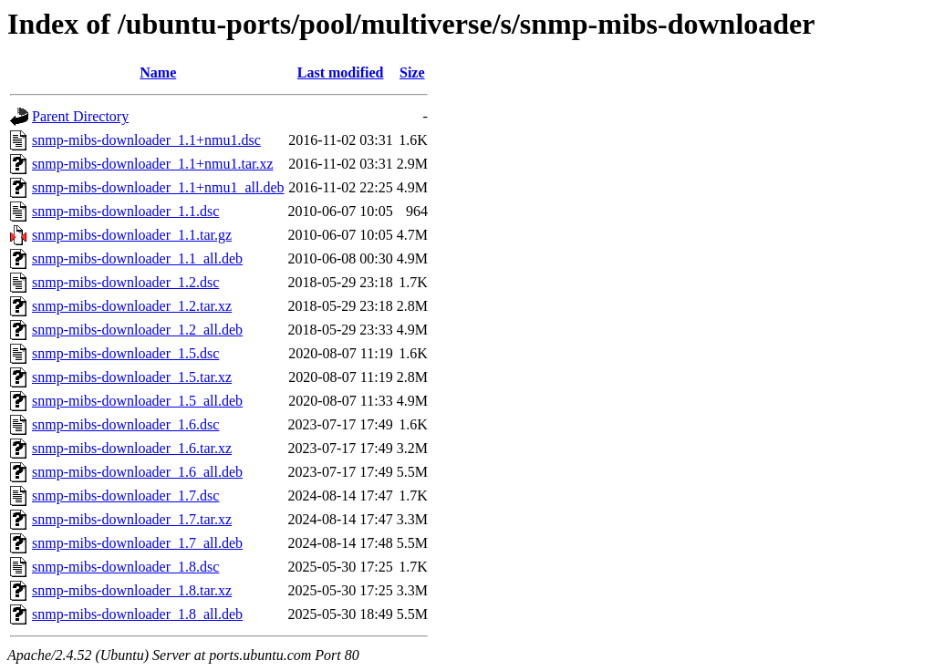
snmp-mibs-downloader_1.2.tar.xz (132, 306)
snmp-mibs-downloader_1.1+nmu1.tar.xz (153, 163)
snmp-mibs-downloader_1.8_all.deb (137, 614)
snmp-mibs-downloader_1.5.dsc (125, 353)
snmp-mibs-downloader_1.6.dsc (125, 424)
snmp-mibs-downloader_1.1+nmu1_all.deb (158, 187)
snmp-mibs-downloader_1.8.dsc (125, 566)
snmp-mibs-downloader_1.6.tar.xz (132, 448)
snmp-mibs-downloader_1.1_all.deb (137, 258)
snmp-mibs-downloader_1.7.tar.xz (132, 519)
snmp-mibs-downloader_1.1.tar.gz (132, 235)
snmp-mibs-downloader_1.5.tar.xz (132, 377)
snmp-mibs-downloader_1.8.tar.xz (132, 590)
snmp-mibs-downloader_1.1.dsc (125, 211)
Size (412, 72)
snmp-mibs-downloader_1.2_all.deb (137, 329)
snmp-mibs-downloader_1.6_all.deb (137, 472)
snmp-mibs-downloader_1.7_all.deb (137, 543)
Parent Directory (80, 116)
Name (158, 72)
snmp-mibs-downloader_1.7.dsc (125, 495)
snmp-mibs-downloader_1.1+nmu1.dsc (146, 140)
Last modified (340, 72)
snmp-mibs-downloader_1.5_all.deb (137, 400)
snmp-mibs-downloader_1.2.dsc (125, 282)
